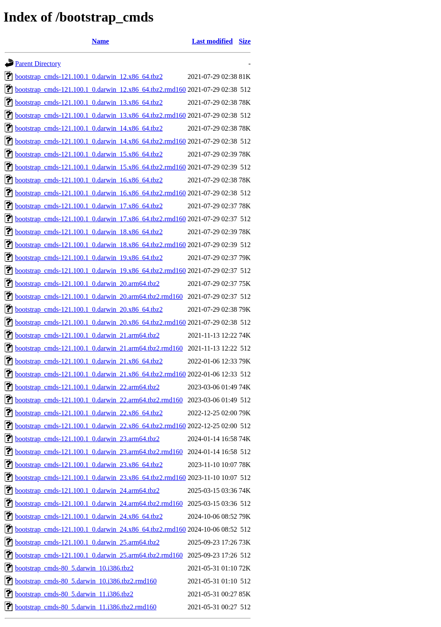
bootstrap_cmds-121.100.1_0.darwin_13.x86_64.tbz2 (89, 102)
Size (245, 41)
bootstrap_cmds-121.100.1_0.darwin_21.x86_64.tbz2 (89, 361)
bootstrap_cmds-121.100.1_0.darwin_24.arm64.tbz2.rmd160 (99, 503)
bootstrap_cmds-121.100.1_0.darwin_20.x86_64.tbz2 (89, 309)
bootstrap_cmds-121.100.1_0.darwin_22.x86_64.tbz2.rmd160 (100, 425)
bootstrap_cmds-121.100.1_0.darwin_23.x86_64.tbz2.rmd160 (100, 477)
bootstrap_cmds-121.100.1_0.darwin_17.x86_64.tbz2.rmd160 (100, 219)
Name (100, 41)
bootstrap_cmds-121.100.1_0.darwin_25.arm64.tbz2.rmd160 (99, 555)
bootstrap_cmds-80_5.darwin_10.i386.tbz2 (74, 568)
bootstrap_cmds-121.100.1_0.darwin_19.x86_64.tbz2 (89, 257)
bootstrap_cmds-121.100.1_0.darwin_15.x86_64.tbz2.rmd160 (100, 167)
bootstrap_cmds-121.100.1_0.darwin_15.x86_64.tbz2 (89, 154)
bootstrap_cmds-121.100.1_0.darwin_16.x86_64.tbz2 (89, 180)
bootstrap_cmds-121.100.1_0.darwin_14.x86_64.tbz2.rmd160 (100, 141)
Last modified (212, 41)
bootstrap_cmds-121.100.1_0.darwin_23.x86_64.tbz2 (89, 464)
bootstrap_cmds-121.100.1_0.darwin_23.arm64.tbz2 (87, 438)
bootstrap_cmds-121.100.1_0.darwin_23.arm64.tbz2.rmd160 (99, 451)
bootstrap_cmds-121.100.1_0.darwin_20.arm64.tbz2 (87, 283)
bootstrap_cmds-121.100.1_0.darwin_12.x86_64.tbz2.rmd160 (100, 89)
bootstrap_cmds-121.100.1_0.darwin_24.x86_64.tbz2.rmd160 (100, 529)
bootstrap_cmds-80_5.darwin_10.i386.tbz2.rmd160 (86, 581)
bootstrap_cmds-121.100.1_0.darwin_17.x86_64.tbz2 (89, 206)
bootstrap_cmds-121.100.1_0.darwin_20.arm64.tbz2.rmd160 (99, 296)
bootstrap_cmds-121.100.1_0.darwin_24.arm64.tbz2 (87, 490)
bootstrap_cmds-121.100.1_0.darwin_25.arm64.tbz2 (87, 542)
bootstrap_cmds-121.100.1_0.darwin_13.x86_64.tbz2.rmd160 (100, 115)
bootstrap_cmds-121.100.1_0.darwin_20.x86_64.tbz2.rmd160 (100, 322)
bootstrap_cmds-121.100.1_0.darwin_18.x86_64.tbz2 (89, 231)
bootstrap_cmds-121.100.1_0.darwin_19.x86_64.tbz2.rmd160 (100, 270)
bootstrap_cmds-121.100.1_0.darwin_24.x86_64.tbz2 (89, 516)
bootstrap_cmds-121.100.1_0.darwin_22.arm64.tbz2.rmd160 (99, 400)
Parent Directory (38, 63)
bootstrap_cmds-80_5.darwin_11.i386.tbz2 (74, 594)
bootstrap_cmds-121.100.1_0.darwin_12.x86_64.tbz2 (89, 76)
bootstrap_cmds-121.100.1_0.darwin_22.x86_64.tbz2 (89, 413)
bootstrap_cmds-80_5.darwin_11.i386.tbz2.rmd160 (85, 607)
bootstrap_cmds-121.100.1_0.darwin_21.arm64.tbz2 (87, 335)
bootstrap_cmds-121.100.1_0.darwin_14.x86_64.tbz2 (89, 128)
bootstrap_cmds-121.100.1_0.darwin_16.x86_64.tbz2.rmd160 (100, 193)
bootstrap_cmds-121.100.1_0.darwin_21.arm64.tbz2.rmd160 (99, 348)
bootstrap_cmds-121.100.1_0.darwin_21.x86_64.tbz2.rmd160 (100, 374)
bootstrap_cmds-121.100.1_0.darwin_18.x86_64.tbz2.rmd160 (100, 244)
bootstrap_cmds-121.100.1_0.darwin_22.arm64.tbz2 (87, 387)
